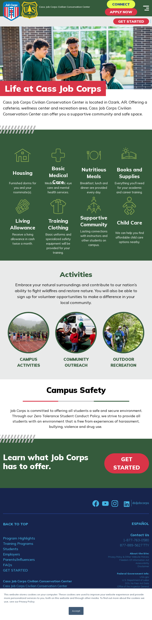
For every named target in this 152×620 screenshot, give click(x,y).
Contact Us (139, 535)
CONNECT (121, 4)
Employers (11, 554)
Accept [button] (76, 610)
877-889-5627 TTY (134, 545)
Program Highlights (19, 538)
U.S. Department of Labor (135, 580)
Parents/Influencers (19, 559)
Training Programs (18, 543)
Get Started (131, 21)
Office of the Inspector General (133, 586)
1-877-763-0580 (136, 540)
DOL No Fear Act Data (137, 583)
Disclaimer (143, 566)
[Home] (11, 11)
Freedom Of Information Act (134, 559)
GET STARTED (15, 570)
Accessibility (142, 563)
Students (10, 549)
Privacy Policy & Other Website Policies (128, 556)
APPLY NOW (121, 12)
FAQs (7, 565)
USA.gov (144, 576)
